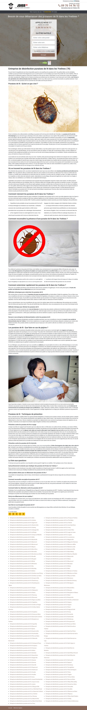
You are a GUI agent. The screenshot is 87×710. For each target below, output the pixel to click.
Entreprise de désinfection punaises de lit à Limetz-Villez (60, 530)
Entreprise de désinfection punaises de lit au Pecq (22, 703)
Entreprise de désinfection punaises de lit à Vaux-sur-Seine (60, 679)
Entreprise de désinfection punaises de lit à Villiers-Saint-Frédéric (62, 696)
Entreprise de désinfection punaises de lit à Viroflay (58, 698)
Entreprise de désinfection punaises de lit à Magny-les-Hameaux (62, 542)
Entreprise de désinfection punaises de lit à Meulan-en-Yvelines (61, 571)
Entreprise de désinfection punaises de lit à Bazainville (23, 539)
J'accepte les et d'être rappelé (44, 51)
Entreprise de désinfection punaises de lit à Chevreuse (23, 597)
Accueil (10, 708)
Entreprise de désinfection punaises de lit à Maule (58, 559)
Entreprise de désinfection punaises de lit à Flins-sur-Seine (24, 636)
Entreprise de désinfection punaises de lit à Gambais (23, 653)
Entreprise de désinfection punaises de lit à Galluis (22, 650)
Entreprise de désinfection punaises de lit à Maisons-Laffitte (61, 544)
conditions (43, 51)
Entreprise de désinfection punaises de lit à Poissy (58, 612)
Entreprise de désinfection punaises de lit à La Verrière (23, 693)
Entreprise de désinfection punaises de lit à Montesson (59, 578)
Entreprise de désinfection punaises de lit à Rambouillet (60, 616)
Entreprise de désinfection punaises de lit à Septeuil (59, 662)
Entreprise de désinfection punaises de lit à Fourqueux (23, 645)
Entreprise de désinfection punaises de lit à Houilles (23, 674)
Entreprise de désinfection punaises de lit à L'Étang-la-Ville (24, 686)
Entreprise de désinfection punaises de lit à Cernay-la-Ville (24, 578)
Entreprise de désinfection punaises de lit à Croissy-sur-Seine (25, 614)
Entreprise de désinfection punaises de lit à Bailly (22, 537)
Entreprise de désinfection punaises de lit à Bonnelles (23, 551)
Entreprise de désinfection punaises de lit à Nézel (58, 595)
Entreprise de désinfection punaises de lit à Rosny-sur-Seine (61, 624)
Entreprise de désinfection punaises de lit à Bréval (22, 561)
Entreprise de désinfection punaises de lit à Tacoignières (60, 667)
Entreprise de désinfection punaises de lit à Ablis (22, 518)
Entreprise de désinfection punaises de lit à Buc (22, 566)
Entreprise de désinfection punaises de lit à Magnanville (60, 539)
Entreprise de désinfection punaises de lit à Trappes (59, 674)
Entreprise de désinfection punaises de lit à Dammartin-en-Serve (26, 616)
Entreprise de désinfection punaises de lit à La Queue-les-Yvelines (26, 691)
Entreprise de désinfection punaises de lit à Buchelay (23, 568)
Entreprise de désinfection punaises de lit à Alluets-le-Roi (24, 525)
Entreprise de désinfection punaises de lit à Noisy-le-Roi (59, 597)
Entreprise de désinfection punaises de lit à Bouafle (23, 556)
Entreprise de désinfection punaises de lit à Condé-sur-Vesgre (25, 604)
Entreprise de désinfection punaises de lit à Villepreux (59, 693)
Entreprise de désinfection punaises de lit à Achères (23, 520)
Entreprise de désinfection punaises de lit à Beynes (22, 546)
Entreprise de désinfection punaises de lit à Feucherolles (24, 633)
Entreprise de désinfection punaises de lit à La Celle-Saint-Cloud (26, 689)
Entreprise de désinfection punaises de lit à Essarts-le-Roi (24, 631)
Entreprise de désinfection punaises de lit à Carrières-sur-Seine (25, 575)
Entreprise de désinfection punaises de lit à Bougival (23, 559)
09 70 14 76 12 (68, 5)
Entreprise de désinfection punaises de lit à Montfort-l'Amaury (61, 580)
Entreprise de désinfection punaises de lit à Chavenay (23, 595)
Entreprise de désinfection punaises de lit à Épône (22, 628)
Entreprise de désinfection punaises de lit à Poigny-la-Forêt (60, 609)
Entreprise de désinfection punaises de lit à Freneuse (23, 648)
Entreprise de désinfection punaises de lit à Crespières (23, 612)
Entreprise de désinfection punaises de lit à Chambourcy (24, 580)
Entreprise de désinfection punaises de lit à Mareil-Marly (60, 551)
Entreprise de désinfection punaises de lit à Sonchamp (59, 665)
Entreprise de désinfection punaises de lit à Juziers (22, 684)
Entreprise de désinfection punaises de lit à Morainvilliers (60, 587)
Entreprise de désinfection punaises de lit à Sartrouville (59, 660)
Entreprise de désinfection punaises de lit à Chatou (22, 592)
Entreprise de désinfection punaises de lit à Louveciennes (60, 537)
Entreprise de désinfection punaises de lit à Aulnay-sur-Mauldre (26, 534)
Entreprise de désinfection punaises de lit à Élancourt (23, 626)
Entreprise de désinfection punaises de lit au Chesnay (23, 696)
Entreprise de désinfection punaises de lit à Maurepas (59, 563)
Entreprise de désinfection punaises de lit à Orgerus (59, 602)
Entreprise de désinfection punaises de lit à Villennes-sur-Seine (61, 691)
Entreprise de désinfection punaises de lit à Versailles (59, 689)
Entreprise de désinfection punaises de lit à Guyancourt (24, 667)
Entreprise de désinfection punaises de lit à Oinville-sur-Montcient (62, 599)
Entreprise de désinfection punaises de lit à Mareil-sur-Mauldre (61, 554)
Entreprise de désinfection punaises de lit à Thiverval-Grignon (61, 669)
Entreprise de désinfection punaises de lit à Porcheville (59, 614)
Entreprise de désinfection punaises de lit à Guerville (23, 665)
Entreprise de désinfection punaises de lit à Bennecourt (24, 544)
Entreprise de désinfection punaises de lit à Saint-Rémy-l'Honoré (62, 653)
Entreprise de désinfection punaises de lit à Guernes (23, 662)
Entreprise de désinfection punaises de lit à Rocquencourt (60, 621)
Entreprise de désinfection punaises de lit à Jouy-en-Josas (24, 681)
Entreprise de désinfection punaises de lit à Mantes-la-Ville (60, 549)
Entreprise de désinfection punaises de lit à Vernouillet (59, 686)
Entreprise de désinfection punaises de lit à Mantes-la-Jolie (60, 546)
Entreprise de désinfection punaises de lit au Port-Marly (59, 520)
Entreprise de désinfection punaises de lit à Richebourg (59, 619)
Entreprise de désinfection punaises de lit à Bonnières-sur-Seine (26, 554)
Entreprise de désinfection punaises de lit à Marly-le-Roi (59, 556)
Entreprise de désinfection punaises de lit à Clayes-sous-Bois (25, 599)
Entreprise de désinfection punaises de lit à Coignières (23, 602)
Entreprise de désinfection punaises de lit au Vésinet (59, 522)
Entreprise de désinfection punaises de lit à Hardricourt (24, 669)
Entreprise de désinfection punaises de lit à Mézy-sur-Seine (60, 575)
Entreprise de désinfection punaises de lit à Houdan (23, 672)
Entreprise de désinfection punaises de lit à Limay (58, 527)
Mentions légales (18, 708)
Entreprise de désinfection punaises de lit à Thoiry (58, 672)
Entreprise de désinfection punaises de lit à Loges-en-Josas (61, 532)
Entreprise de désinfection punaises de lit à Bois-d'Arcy (23, 549)
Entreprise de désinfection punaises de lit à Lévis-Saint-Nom (61, 525)
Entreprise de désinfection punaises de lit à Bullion (22, 571)
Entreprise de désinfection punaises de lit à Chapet (22, 587)
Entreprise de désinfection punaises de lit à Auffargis (23, 532)
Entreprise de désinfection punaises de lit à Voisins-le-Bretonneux (62, 701)
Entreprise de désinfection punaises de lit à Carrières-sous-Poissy (26, 573)
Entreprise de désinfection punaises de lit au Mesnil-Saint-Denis (26, 701)
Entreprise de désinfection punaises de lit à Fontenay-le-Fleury (25, 643)
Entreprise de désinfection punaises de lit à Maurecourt (59, 561)
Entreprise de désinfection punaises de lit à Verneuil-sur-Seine (61, 684)
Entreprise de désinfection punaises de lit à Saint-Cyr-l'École (61, 631)
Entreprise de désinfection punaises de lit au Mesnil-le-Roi (24, 698)
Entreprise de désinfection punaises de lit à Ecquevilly (23, 624)
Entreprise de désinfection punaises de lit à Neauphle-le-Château (62, 592)
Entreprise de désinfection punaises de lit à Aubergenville (24, 530)
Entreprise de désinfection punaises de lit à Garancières (24, 655)
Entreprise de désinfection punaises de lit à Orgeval (58, 604)
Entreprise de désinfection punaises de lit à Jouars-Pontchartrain (26, 679)
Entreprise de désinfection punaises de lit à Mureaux (59, 590)
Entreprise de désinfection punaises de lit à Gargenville (23, 657)
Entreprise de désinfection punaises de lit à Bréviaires (23, 563)
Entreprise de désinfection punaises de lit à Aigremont (23, 522)
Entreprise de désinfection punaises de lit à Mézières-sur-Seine (61, 573)
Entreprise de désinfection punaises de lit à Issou (22, 677)
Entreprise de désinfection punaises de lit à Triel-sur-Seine (60, 677)
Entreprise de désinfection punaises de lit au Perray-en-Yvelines (61, 518)
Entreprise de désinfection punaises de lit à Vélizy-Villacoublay (61, 681)
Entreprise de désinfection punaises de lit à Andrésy (23, 527)
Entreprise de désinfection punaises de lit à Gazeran (23, 660)
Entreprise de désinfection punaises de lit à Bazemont (23, 542)
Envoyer (43, 55)
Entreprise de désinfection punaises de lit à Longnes (59, 534)
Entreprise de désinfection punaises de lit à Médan (58, 566)
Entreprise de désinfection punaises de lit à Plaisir (58, 607)
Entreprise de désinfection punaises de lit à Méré (58, 568)
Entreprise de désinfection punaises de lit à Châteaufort (24, 590)
